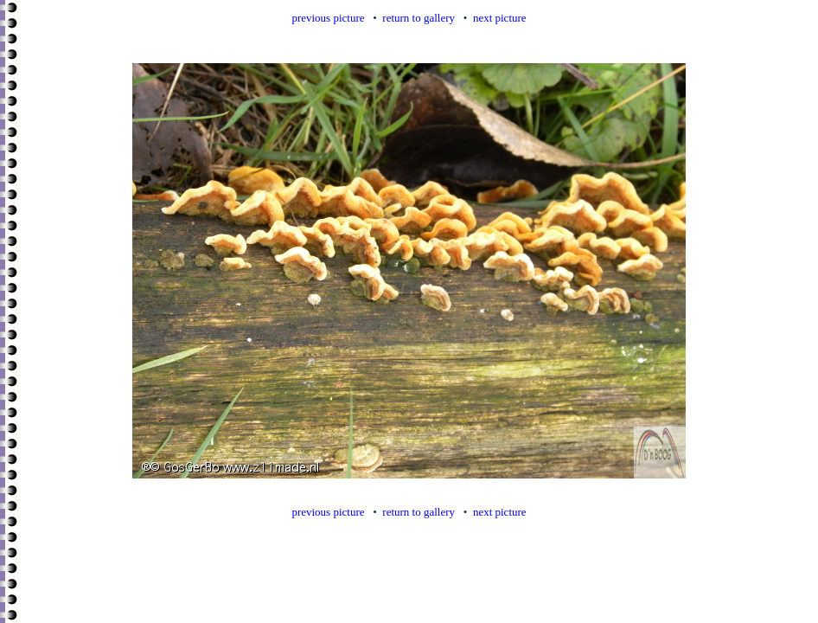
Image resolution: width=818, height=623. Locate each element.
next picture (500, 17)
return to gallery (418, 17)
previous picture (327, 17)
